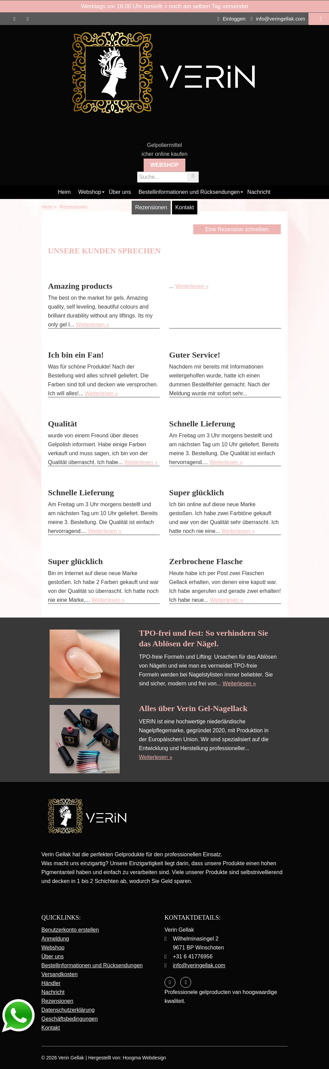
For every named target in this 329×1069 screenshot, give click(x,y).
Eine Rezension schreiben (237, 229)
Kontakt (184, 207)
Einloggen (232, 19)
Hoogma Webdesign (144, 1057)
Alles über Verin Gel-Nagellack (193, 708)
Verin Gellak (71, 1057)
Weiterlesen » (92, 324)
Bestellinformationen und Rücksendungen (189, 192)
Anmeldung (55, 939)
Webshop (164, 165)
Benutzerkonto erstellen (70, 930)
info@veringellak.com (278, 19)
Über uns (120, 192)
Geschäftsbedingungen (69, 1019)
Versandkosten (59, 974)
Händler (51, 983)
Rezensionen (151, 207)
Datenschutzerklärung (68, 1010)
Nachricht (259, 192)
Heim (64, 192)
